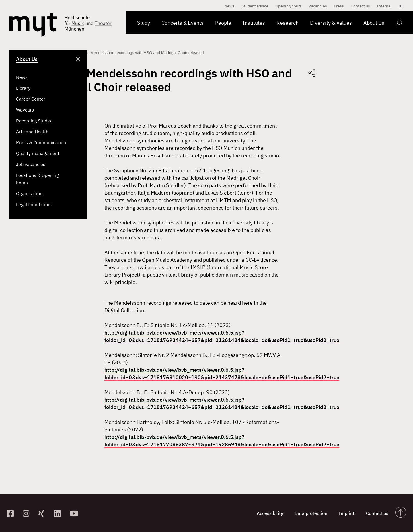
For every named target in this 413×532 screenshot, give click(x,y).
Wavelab (25, 110)
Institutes (254, 22)
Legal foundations (34, 204)
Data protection (311, 513)
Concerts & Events (182, 22)
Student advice (254, 6)
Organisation (29, 193)
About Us (373, 22)
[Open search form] (399, 24)
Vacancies (318, 6)
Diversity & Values (331, 22)
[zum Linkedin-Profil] (59, 513)
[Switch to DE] (400, 6)
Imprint (346, 513)
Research (287, 22)
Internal (384, 6)
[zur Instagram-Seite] (28, 513)
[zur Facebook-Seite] (12, 513)
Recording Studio (33, 121)
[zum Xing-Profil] (44, 513)
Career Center (30, 99)
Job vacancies (30, 164)
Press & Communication (41, 142)
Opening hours (288, 6)
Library (23, 88)
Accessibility (270, 513)
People (223, 22)
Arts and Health (32, 131)
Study (143, 22)
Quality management (37, 153)
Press (339, 6)
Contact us (360, 6)
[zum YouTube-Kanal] (75, 513)
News (22, 77)
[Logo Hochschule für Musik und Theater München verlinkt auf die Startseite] (33, 25)
